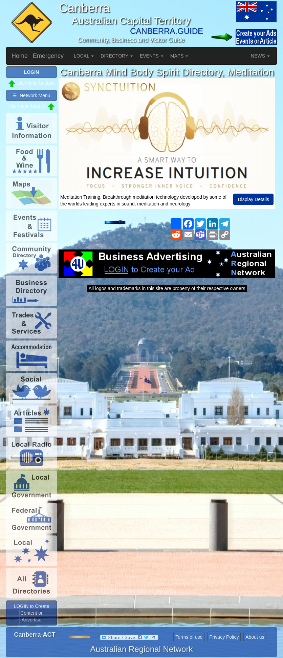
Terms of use (188, 637)
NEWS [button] (260, 56)
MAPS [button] (179, 56)
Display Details (253, 199)
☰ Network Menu (31, 95)
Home (20, 55)
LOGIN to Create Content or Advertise (31, 613)
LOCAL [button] (84, 56)
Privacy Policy (224, 637)
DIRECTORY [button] (117, 56)
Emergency (48, 55)
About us (254, 637)
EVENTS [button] (152, 56)
